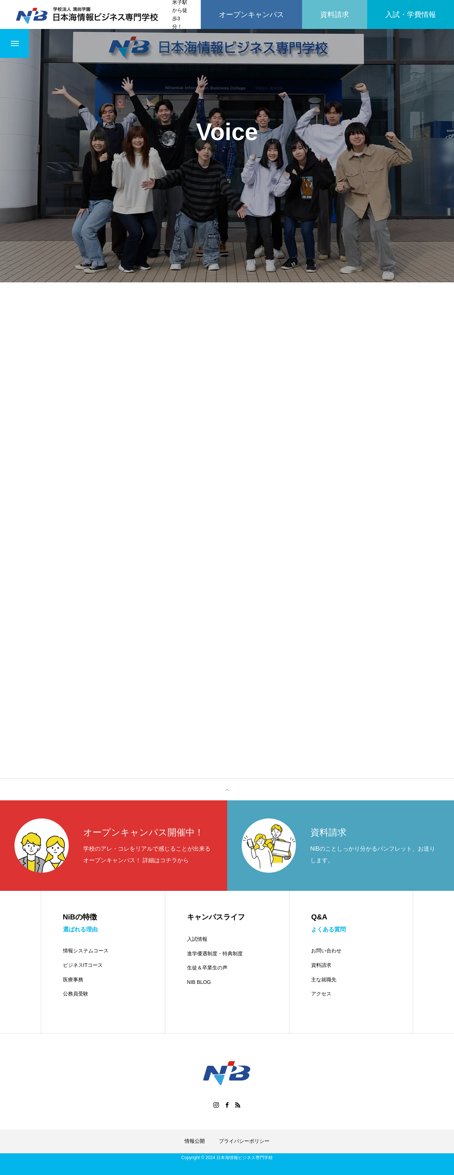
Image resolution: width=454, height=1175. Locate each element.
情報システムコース (86, 950)
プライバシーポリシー (244, 1141)
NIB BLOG (199, 982)
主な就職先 (323, 979)
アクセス (321, 994)
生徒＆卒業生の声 (207, 967)
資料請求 (321, 965)
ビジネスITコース (83, 965)
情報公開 (194, 1141)
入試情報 (197, 939)
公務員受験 (75, 994)
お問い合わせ (326, 950)
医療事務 (73, 979)
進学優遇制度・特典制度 (215, 953)
